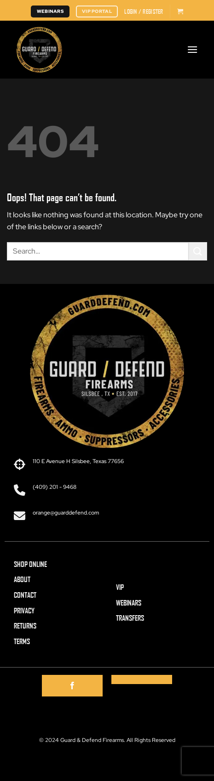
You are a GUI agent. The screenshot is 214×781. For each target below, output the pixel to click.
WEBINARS (128, 602)
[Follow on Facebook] (72, 686)
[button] (143, 11)
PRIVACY (24, 610)
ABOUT (22, 579)
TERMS (22, 641)
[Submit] (198, 251)
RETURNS (25, 625)
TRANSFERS (130, 617)
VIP (120, 587)
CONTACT (25, 594)
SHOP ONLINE (30, 564)
